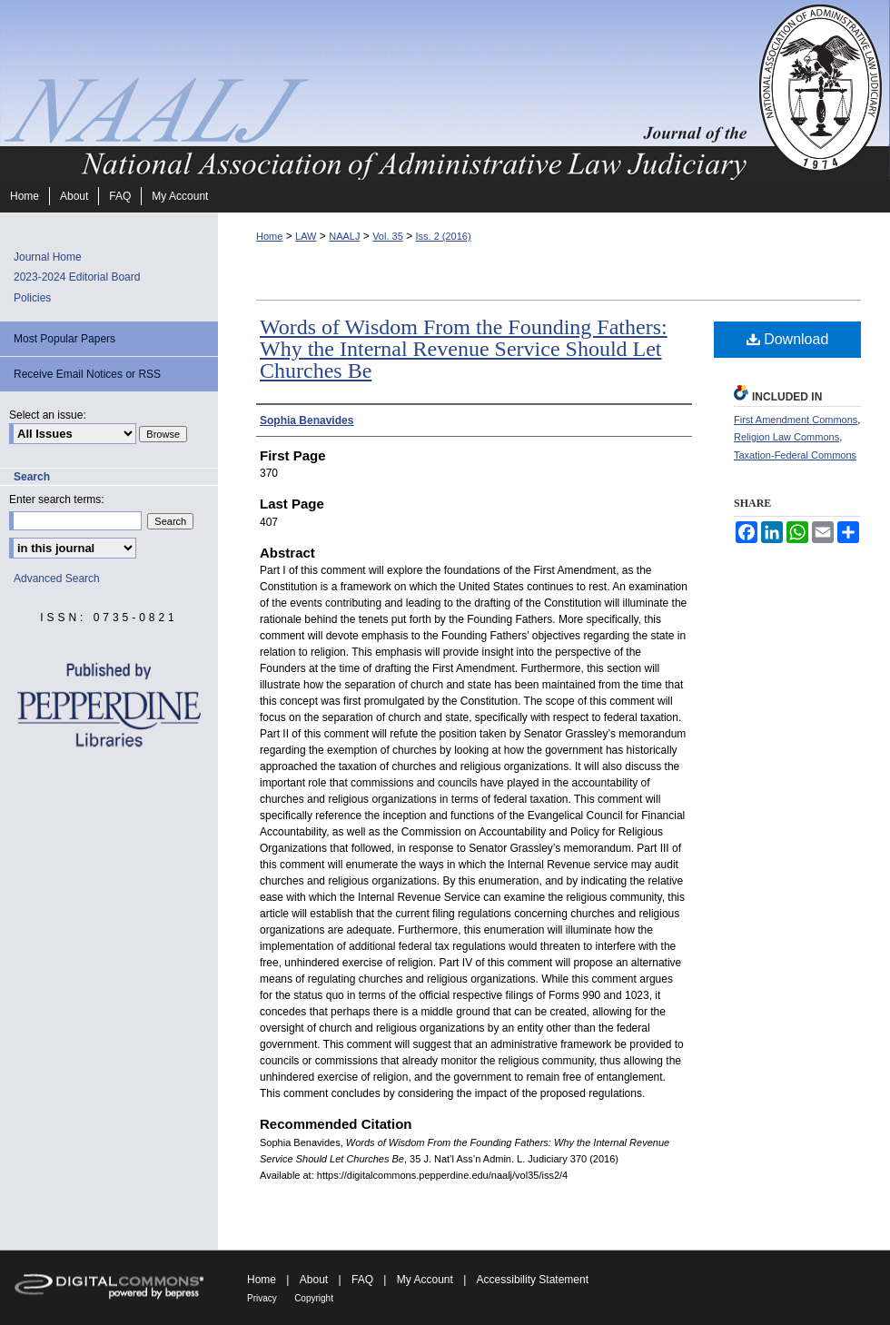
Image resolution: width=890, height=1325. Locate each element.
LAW (305, 236)
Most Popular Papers (64, 338)
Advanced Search (57, 578)
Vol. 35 (387, 236)
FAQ (362, 1279)
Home (269, 236)
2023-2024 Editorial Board (77, 277)
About (314, 1279)
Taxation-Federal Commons (795, 455)
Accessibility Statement (532, 1279)
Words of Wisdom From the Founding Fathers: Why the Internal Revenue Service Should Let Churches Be (464, 348)
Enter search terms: (56, 499)
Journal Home (48, 257)
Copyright (313, 1298)
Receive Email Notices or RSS (87, 374)
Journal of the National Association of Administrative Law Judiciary (377, 90)
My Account (425, 1279)
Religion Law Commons (786, 436)
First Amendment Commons (795, 419)
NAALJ (344, 236)
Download (788, 339)
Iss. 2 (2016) (442, 236)
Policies (32, 298)
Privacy (262, 1298)
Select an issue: (47, 415)
